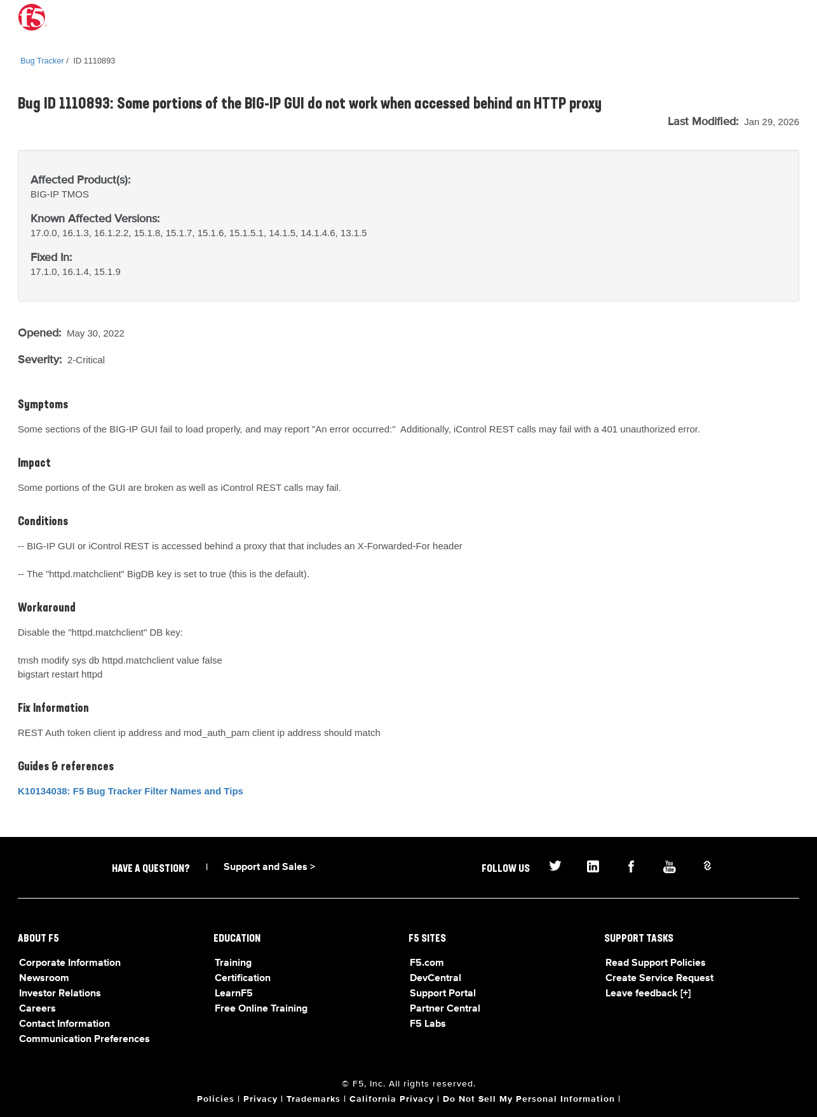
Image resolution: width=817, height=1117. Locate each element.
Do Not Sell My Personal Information (529, 1099)
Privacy (260, 1099)
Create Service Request (659, 978)
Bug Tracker (42, 60)
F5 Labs (428, 1024)
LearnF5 (234, 994)
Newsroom (44, 978)
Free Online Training (261, 1009)
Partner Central (445, 1009)
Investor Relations (60, 994)
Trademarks (314, 1099)
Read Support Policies (655, 963)
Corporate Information (70, 963)
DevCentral (435, 978)
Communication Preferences (84, 1039)
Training (233, 963)
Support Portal (443, 994)
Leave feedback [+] (648, 994)
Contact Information (64, 1024)
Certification (243, 978)
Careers (37, 1009)
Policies (215, 1099)
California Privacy (391, 1099)
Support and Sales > (269, 867)
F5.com (427, 963)
